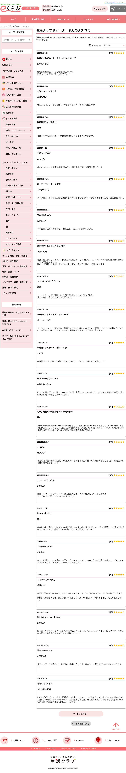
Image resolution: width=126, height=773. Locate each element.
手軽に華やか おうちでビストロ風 (15, 313)
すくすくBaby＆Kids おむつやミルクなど (15, 337)
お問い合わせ (51, 748)
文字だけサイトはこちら (115, 2)
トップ (2, 26)
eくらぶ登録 (100, 9)
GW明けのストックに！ (12, 330)
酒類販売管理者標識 (89, 748)
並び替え (111, 45)
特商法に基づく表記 (69, 748)
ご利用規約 (36, 748)
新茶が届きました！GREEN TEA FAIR (14, 322)
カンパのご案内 (9, 293)
